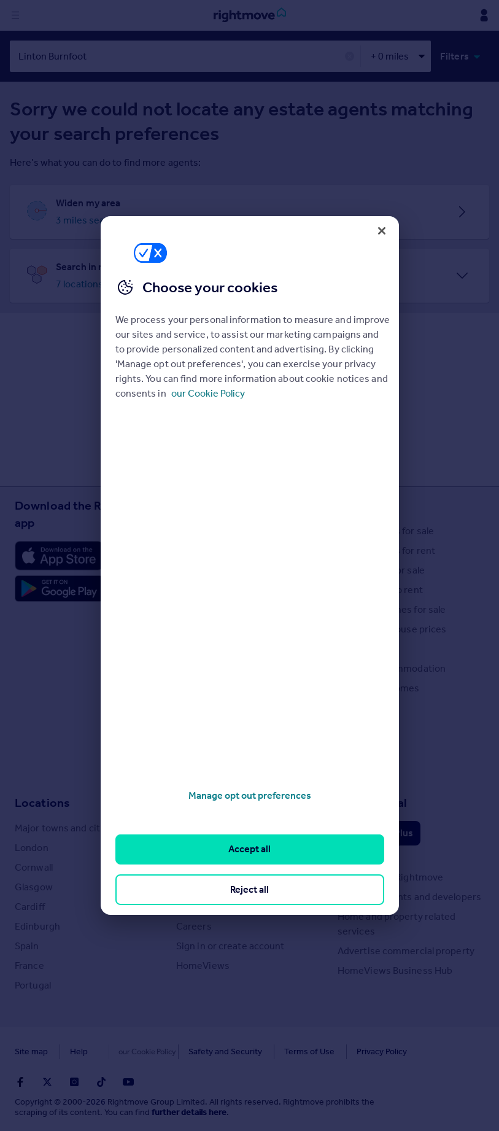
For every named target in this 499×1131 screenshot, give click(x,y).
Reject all (249, 889)
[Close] (381, 230)
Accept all (249, 849)
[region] (250, 565)
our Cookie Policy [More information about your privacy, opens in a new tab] (208, 393)
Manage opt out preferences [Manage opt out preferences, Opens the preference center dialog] (249, 795)
